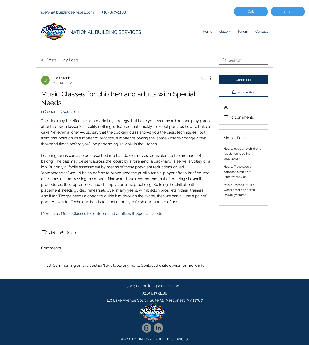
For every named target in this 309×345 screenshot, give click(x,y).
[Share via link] (68, 232)
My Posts (70, 60)
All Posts (48, 60)
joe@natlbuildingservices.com (67, 12)
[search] (243, 60)
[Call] (251, 11)
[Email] (288, 11)
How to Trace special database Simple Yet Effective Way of (238, 172)
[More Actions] (208, 78)
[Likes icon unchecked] (44, 232)
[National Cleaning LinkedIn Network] (158, 328)
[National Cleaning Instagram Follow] (146, 328)
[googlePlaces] (154, 310)
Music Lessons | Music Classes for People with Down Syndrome (239, 190)
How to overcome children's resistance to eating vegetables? (242, 153)
